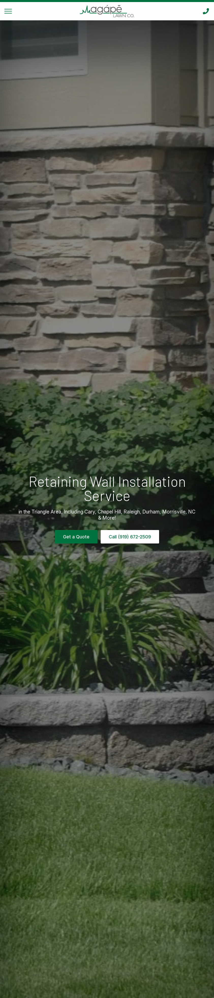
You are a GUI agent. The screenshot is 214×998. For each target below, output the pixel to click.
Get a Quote (76, 536)
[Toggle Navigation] (8, 11)
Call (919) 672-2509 (130, 536)
